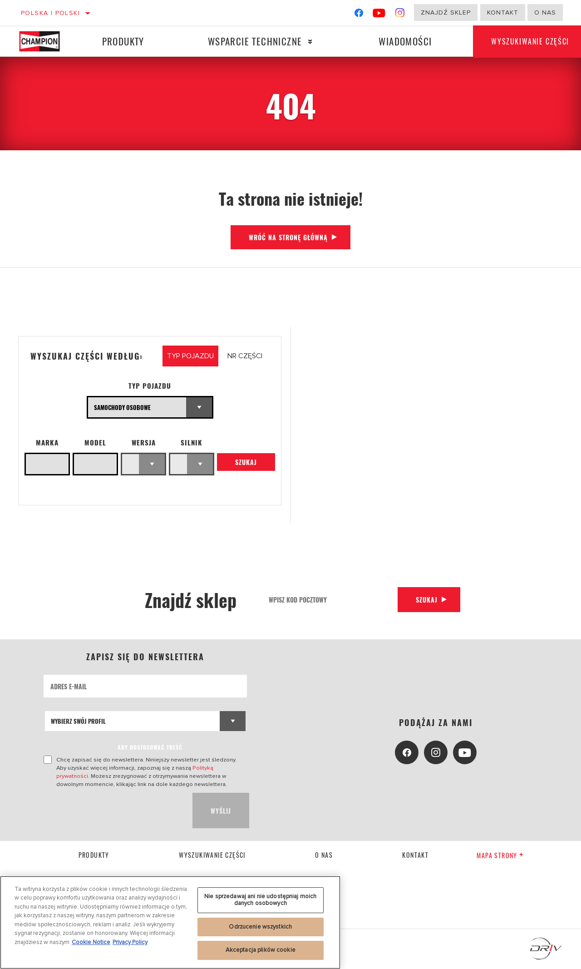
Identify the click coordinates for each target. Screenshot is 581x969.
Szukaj (246, 462)
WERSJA (144, 442)
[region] (170, 922)
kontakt (415, 855)
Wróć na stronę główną (288, 237)
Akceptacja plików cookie (260, 950)
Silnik (191, 442)
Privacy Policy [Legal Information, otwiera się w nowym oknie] (130, 942)
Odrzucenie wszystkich (260, 926)
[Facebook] (359, 15)
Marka (47, 442)
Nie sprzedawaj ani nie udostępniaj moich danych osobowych (260, 900)
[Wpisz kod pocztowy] (330, 599)
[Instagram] (400, 15)
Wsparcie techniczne (255, 41)
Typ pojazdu (149, 385)
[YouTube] (379, 15)
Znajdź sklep (446, 12)
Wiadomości (405, 41)
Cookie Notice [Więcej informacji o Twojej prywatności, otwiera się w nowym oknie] (91, 942)
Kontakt (502, 12)
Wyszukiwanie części (212, 855)
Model (95, 442)
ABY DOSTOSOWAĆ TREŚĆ (150, 747)
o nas (545, 12)
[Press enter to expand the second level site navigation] (310, 41)
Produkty (123, 41)
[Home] (44, 41)
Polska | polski (50, 13)
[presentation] (113, 810)
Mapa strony (500, 855)
